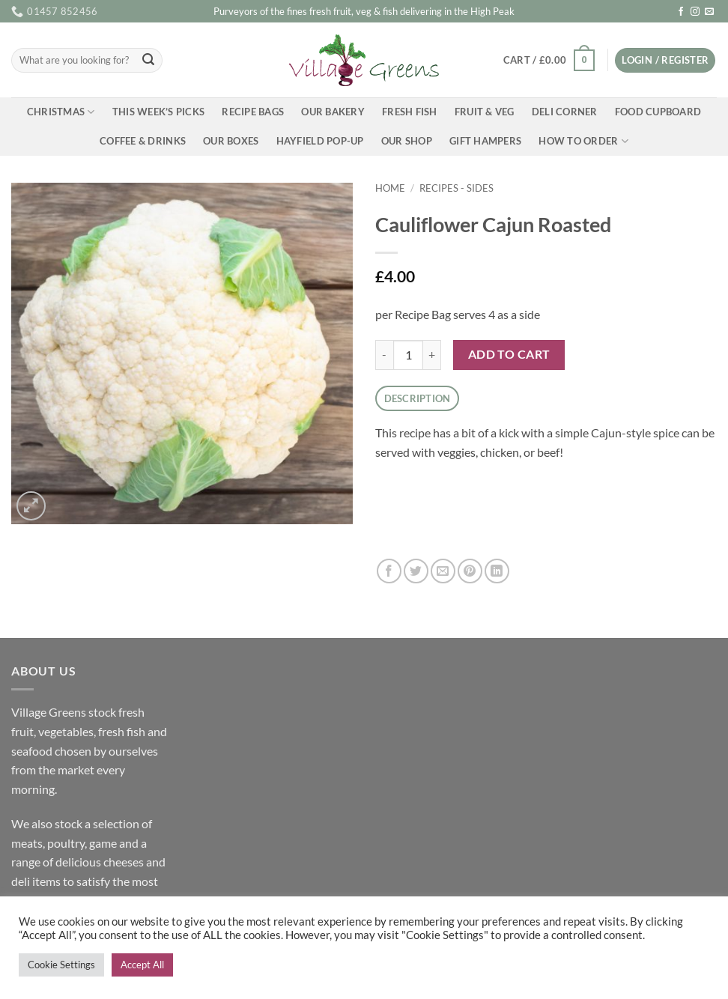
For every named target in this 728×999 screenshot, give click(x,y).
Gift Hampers (485, 141)
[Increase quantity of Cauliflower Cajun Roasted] (432, 355)
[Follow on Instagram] (695, 12)
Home (390, 188)
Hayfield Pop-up (320, 141)
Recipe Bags (253, 112)
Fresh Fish (409, 112)
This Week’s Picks (158, 112)
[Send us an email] (709, 12)
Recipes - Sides (456, 188)
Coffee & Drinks (143, 141)
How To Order (583, 141)
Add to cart (509, 354)
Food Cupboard (658, 112)
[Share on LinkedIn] (497, 571)
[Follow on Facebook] (680, 12)
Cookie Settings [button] (61, 965)
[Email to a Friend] (443, 571)
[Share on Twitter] (416, 571)
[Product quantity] (408, 355)
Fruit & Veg (485, 112)
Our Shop (406, 141)
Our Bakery (333, 112)
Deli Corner (565, 112)
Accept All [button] (142, 965)
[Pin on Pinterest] (470, 571)
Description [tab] (417, 398)
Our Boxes (230, 141)
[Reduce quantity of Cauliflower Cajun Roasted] (384, 355)
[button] (548, 60)
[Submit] (148, 60)
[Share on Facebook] (389, 571)
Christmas (61, 112)
